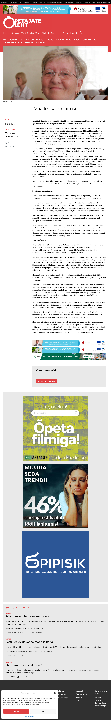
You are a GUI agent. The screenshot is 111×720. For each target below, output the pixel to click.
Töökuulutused (29, 33)
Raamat (9, 662)
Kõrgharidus (54, 40)
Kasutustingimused (28, 716)
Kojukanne (62, 694)
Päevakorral (10, 40)
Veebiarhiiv (80, 691)
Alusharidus (72, 40)
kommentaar (36, 632)
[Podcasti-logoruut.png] (55, 564)
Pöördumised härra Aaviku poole (27, 616)
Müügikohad (62, 698)
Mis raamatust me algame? (24, 665)
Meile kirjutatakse (11, 33)
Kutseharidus (88, 40)
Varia (8, 120)
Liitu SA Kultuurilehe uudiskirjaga (100, 703)
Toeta (78, 700)
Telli (64, 33)
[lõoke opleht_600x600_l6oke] (55, 496)
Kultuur (40, 42)
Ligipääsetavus (101, 697)
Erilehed (45, 33)
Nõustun (16, 711)
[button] (55, 693)
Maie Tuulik (11, 124)
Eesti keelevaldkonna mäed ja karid (29, 642)
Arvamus (24, 40)
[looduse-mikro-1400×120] (55, 9)
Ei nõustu (43, 711)
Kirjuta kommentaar (46, 381)
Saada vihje (56, 33)
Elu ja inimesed (26, 42)
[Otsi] (81, 32)
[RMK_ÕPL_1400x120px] (69, 356)
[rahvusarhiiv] (55, 428)
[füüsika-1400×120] (69, 343)
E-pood (73, 33)
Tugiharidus (9, 42)
